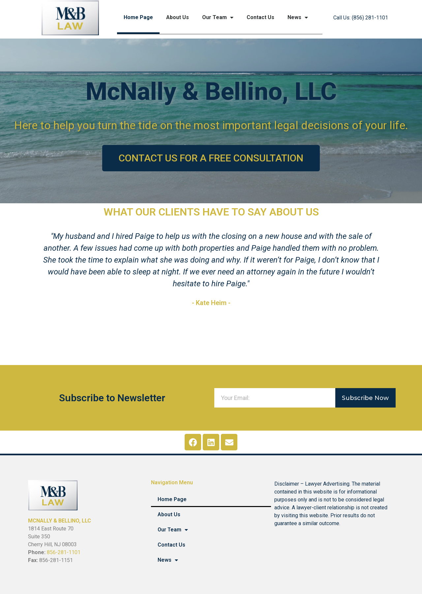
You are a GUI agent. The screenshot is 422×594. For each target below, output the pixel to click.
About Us (177, 17)
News (297, 17)
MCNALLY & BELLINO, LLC (59, 521)
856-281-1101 (63, 552)
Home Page (138, 17)
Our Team (217, 17)
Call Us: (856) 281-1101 (360, 17)
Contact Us (260, 17)
